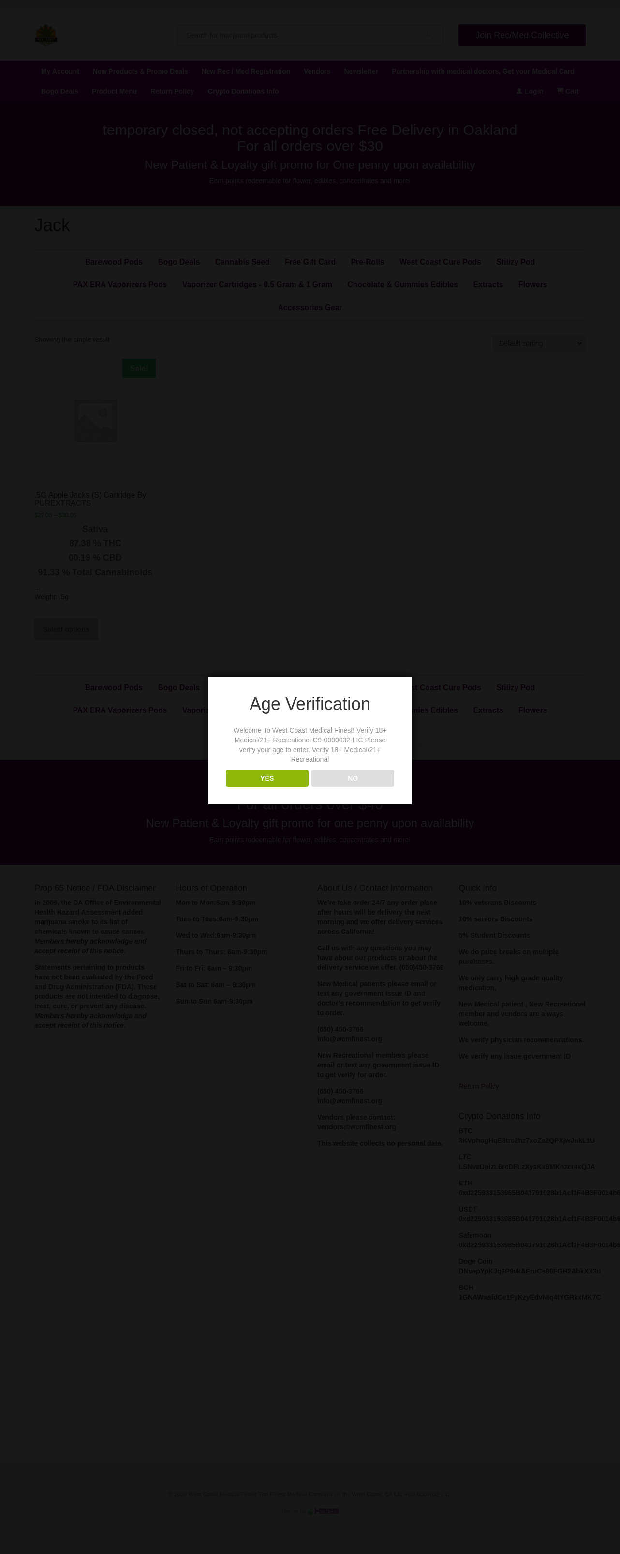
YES (267, 778)
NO (353, 778)
